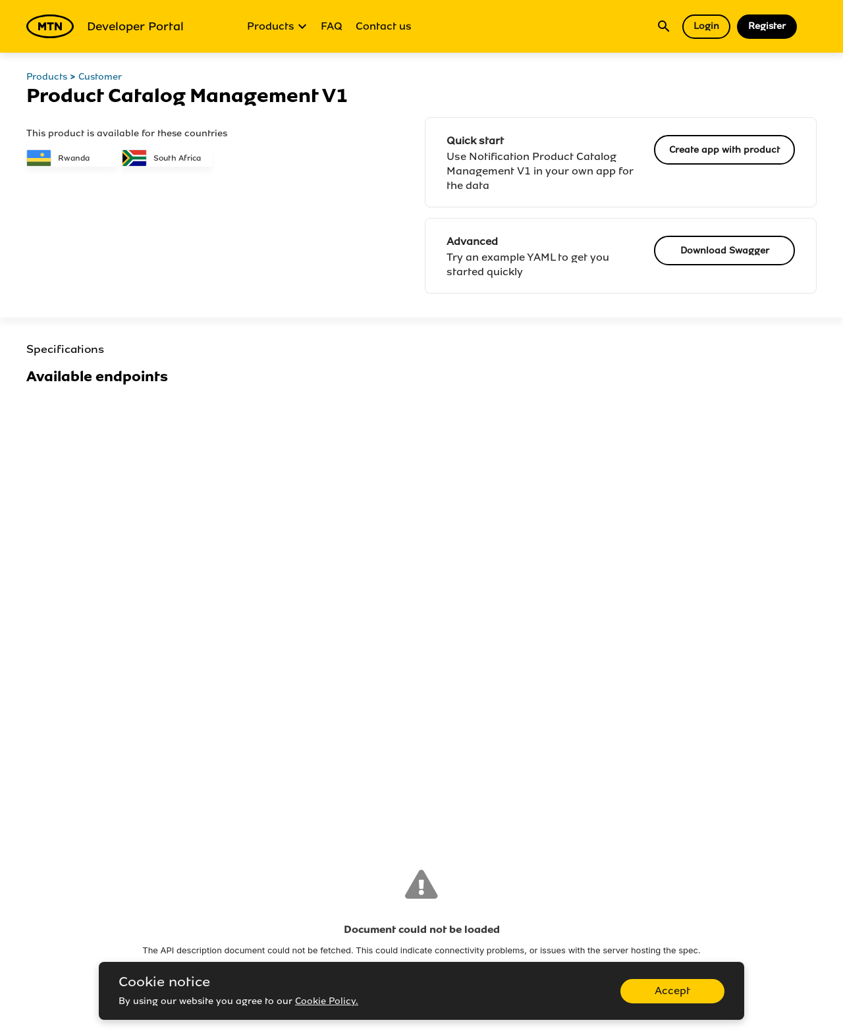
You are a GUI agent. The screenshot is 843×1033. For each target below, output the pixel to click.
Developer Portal (105, 26)
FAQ (331, 26)
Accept (672, 990)
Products (277, 26)
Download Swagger (724, 250)
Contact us (384, 26)
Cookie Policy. (326, 1001)
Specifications (65, 349)
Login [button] (706, 26)
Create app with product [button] (724, 150)
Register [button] (767, 26)
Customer (100, 76)
